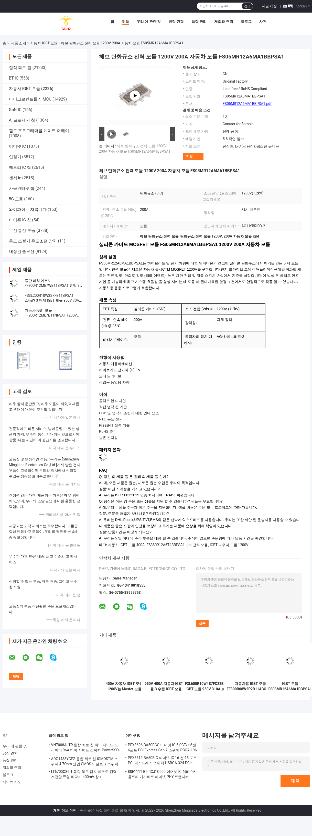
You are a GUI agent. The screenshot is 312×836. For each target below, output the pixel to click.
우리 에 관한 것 (149, 21)
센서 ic (15, 177)
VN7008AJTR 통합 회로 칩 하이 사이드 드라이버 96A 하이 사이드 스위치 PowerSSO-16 (85, 748)
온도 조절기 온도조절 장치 (33, 241)
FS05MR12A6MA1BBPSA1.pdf (247, 104)
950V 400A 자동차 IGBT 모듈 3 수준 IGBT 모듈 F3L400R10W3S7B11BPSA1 (166, 686)
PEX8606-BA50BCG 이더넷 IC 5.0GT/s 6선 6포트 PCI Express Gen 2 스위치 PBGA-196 (162, 747)
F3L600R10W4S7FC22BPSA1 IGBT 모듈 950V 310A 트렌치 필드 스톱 (209, 686)
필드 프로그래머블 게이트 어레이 (39, 130)
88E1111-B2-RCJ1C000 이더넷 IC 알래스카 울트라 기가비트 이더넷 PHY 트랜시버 (162, 774)
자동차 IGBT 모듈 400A (126, 545)
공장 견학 (176, 21)
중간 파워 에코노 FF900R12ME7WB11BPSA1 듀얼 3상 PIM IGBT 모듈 (52, 285)
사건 (262, 21)
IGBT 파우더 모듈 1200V (229, 545)
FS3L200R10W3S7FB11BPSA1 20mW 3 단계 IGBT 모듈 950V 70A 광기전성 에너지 (52, 300)
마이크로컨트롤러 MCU (30, 99)
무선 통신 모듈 (22, 230)
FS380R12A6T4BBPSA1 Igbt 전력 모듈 (177, 545)
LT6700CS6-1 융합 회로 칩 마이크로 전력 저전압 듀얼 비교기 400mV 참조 (84, 774)
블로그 (246, 21)
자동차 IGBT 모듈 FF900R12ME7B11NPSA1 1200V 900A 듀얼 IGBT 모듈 (51, 315)
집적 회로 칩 (20, 67)
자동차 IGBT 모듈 (44, 43)
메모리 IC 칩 (20, 167)
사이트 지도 (12, 782)
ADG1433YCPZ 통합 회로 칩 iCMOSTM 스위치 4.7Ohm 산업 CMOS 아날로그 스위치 (84, 761)
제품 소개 (18, 43)
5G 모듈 (16, 198)
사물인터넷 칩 (22, 188)
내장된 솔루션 (22, 251)
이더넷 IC (17, 146)
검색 (247, 6)
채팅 (189, 156)
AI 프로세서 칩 (22, 120)
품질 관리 (199, 21)
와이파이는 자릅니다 (28, 209)
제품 (125, 21)
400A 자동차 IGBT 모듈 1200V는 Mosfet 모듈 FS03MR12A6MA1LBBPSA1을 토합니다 (124, 686)
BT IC (14, 78)
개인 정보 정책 (65, 810)
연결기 (15, 156)
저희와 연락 (223, 21)
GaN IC (15, 109)
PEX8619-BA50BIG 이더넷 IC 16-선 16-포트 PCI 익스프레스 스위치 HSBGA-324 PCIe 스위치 (162, 761)
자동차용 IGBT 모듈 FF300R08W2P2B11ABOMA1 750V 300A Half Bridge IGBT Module (250, 686)
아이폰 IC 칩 (20, 220)
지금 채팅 (269, 6)
